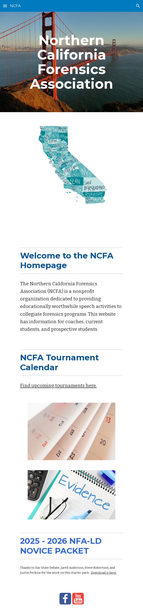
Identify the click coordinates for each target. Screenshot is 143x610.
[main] (71, 62)
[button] (5, 6)
